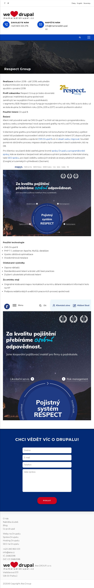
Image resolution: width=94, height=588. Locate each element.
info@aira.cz (9, 552)
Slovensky (86, 3)
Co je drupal (9, 529)
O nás (5, 518)
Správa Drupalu (10, 537)
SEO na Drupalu (11, 544)
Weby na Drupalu (12, 534)
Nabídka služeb (10, 522)
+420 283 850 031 (11, 549)
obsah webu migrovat (69, 139)
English (79, 3)
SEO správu (13, 158)
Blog (5, 525)
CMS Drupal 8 (45, 139)
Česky (74, 3)
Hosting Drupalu (11, 540)
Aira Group (26, 584)
